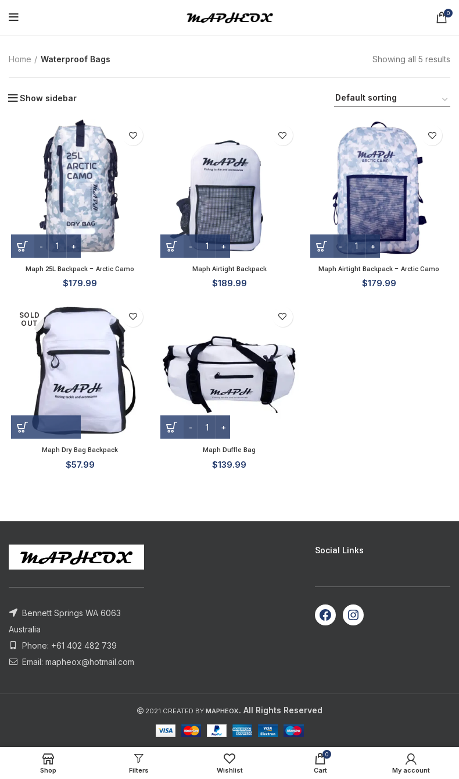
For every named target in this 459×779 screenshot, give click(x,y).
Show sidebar (48, 98)
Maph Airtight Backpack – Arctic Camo (380, 270)
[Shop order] (392, 100)
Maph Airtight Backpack (229, 270)
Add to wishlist (132, 135)
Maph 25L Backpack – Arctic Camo (78, 270)
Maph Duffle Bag (229, 452)
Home (20, 59)
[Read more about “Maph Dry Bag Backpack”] (43, 430)
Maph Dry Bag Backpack (78, 452)
